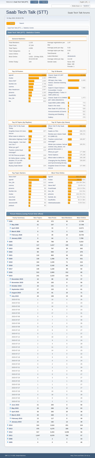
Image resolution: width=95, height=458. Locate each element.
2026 (10, 221)
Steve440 (12, 200)
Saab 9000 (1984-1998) (56, 103)
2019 (10, 262)
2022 (10, 252)
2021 (10, 255)
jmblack (11, 205)
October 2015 (16, 286)
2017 (10, 269)
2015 (10, 276)
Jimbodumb (71, 56)
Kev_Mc (11, 98)
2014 (10, 425)
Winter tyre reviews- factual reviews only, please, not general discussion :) (57, 146)
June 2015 (15, 405)
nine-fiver (12, 197)
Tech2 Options (53, 155)
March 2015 (16, 415)
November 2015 (17, 282)
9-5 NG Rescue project (17, 155)
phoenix (11, 92)
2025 (10, 242)
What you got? (14, 147)
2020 (10, 259)
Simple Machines (21, 455)
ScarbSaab (52, 188)
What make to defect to (17, 136)
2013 (10, 428)
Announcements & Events (57, 111)
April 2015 (15, 411)
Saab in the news (54, 105)
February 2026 (17, 235)
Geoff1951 (12, 95)
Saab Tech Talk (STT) (27, 12)
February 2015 (17, 418)
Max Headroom (14, 89)
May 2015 (15, 408)
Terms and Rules (79, 455)
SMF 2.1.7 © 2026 (10, 455)
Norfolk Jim (13, 84)
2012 (10, 432)
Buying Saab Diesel (15, 166)
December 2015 (17, 279)
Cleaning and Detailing (56, 114)
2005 (10, 442)
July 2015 (15, 296)
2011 (10, 435)
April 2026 (15, 228)
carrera (11, 86)
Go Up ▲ (87, 455)
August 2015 (16, 293)
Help (71, 455)
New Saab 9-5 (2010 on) (56, 108)
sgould (11, 75)
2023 (10, 248)
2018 (10, 265)
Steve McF (12, 81)
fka (10, 101)
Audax (11, 78)
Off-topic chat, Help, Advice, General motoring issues (57, 82)
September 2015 (18, 289)
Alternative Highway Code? (18, 139)
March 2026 (16, 231)
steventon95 (13, 203)
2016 (10, 272)
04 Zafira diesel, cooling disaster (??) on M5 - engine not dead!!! (17, 160)
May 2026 (15, 225)
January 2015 (16, 422)
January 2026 (16, 238)
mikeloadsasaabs (54, 203)
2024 (10, 245)
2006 (10, 439)
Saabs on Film (53, 131)
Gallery (50, 117)
